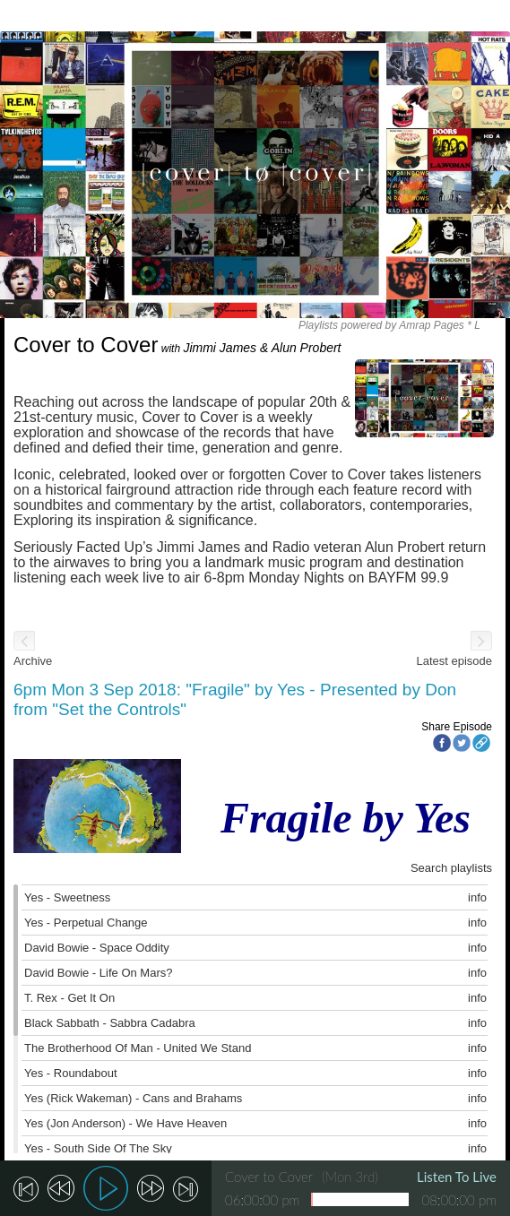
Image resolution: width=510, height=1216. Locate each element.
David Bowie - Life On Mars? (98, 972)
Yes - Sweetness (67, 897)
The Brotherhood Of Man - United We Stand (137, 1048)
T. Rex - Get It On (69, 998)
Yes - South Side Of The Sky (98, 1148)
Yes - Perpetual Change (86, 922)
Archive (32, 661)
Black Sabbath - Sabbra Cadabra (109, 1023)
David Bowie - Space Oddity (96, 947)
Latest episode (454, 661)
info (477, 897)
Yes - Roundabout (70, 1073)
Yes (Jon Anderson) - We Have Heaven (125, 1123)
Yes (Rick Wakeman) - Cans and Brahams (133, 1098)
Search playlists (451, 868)
